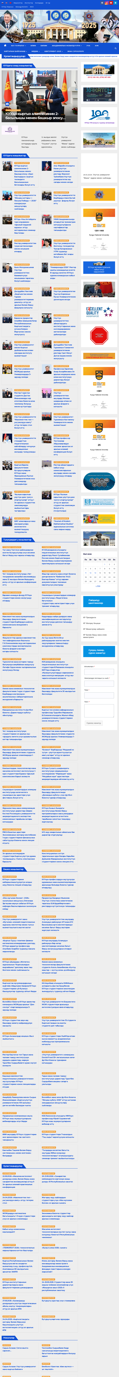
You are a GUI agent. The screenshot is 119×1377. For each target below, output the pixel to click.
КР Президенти (89, 617)
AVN (97, 46)
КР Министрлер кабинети (93, 629)
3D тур (48, 3)
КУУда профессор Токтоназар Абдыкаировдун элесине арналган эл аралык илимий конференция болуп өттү (63, 446)
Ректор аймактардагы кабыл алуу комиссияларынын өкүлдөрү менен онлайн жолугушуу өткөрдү (65, 470)
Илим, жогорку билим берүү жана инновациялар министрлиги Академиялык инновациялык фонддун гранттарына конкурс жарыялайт (57, 1266)
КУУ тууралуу (18, 46)
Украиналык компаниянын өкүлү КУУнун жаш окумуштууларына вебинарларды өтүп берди (17, 1118)
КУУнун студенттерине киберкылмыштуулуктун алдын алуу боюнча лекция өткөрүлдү (17, 882)
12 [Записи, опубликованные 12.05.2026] (90, 573)
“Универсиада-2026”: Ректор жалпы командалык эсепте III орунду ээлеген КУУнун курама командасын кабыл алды (63, 272)
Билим (44, 46)
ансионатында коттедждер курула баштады (29, 143)
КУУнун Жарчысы (7, 7)
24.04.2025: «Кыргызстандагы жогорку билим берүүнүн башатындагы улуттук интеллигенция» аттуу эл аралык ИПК (18, 1324)
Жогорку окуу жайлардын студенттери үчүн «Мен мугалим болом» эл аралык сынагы (57, 1200)
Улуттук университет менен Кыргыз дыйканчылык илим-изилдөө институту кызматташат (24, 350)
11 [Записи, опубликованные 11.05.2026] (85, 573)
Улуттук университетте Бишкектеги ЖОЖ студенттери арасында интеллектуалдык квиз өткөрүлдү (58, 1004)
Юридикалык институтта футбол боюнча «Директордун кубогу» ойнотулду (18, 712)
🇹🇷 (10, 3)
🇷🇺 (2, 3)
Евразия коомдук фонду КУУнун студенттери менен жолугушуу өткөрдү (17, 598)
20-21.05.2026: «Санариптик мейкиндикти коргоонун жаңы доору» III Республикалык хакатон (57, 1179)
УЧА (88, 46)
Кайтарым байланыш (15, 51)
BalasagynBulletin (22, 7)
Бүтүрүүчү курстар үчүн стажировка (58, 1301)
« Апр (98, 586)
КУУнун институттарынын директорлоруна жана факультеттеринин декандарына (18, 1285)
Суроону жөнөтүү (94, 723)
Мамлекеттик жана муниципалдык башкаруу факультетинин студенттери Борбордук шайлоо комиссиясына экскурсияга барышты (19, 622)
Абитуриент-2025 (53, 51)
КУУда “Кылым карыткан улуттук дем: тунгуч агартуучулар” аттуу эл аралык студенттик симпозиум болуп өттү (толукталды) (64, 502)
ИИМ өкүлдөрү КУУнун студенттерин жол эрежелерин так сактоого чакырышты (19, 1137)
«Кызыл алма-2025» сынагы (54, 1248)
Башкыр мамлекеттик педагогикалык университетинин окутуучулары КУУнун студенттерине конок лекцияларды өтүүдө (19, 1081)
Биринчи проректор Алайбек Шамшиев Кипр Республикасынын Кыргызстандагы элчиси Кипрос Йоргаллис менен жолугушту (25, 326)
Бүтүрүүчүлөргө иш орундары (55, 1319)
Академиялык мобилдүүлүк (66, 46)
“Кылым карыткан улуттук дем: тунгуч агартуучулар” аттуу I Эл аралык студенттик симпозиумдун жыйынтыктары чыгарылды (24, 502)
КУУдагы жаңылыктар (13, 110)
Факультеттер (18, 3)
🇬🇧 (6, 3)
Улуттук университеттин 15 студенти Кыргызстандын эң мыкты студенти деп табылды (59, 1023)
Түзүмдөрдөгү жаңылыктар (12, 547)
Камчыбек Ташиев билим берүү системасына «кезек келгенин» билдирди (17, 1153)
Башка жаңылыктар (9, 876)
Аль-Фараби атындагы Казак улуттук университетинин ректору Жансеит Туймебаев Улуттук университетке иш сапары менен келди (64, 174)
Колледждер (39, 3)
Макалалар (6, 1345)
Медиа (35, 51)
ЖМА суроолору (75, 51)
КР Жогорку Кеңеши (91, 623)
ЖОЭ (31, 7)
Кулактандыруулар (9, 1173)
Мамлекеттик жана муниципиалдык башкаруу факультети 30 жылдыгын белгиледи (58, 691)
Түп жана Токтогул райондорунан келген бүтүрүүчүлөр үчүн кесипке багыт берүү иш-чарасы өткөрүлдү (19, 552)
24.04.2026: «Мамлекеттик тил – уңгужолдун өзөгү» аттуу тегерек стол (18, 1200)
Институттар (29, 3)
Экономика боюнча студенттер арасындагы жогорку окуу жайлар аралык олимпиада (57, 1216)
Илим (33, 46)
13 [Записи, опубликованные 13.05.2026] (95, 573)
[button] (115, 48)
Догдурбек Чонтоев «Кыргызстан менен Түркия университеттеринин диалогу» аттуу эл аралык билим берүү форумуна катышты (24, 299)
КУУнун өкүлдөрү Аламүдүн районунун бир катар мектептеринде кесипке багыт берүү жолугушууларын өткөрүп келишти (57, 946)
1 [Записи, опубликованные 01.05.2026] (104, 564)
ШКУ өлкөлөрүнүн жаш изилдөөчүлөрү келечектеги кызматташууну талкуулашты (24, 526)
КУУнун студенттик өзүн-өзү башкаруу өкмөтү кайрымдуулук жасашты (17, 1023)
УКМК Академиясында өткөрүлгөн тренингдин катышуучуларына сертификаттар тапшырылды (64, 224)
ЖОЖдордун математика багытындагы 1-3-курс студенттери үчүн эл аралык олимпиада (19, 1216)
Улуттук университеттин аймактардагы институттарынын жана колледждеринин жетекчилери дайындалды (64, 326)
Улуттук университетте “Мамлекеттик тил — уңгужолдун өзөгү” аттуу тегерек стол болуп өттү (25, 422)
